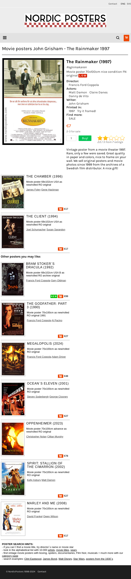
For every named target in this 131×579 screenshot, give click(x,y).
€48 (63, 376)
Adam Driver (59, 356)
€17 (63, 208)
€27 (63, 336)
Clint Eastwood (32, 558)
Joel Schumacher (36, 229)
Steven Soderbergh (38, 396)
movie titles (62, 550)
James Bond (50, 558)
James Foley (33, 189)
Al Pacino (57, 320)
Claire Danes (98, 92)
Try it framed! (86, 111)
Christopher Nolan (36, 436)
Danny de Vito (79, 96)
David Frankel (35, 516)
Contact (113, 3)
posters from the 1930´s (99, 558)
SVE (129, 3)
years (74, 550)
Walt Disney (65, 558)
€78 (63, 455)
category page (10, 555)
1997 (72, 111)
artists (51, 550)
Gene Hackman (50, 189)
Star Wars (79, 558)
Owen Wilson (50, 516)
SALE (72, 118)
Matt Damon (78, 92)
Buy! (85, 138)
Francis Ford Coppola (84, 85)
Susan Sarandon (55, 229)
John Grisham (79, 103)
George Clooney (58, 396)
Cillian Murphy (55, 436)
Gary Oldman (58, 280)
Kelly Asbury (34, 480)
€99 (63, 296)
